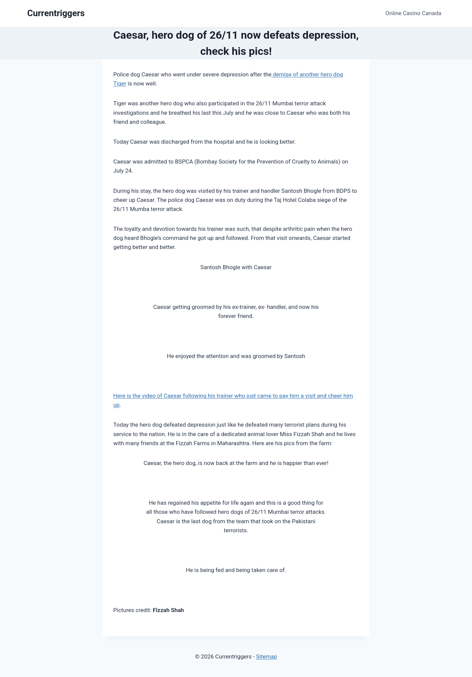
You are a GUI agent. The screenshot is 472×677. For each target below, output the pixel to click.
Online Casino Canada (413, 13)
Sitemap (266, 656)
